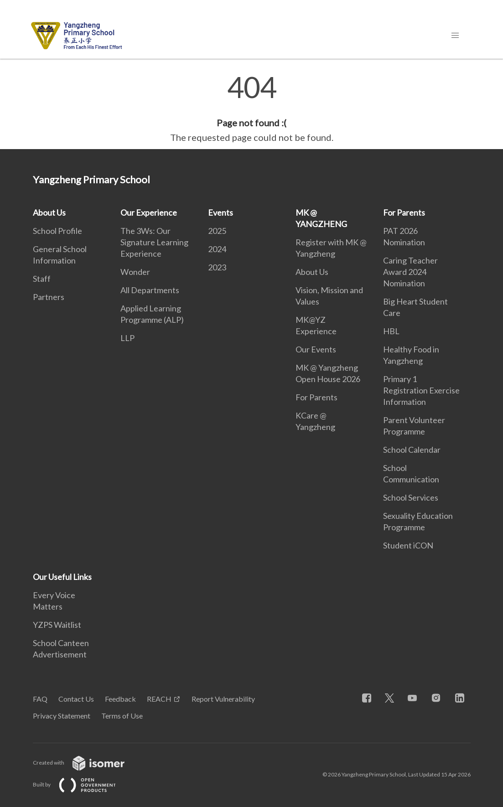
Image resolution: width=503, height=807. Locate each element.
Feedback (120, 698)
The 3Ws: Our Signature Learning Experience (154, 242)
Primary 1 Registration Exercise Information (421, 390)
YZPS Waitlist (57, 625)
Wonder (135, 272)
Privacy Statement (61, 715)
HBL (391, 331)
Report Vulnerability (223, 698)
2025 (217, 231)
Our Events (316, 349)
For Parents (316, 397)
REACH (159, 698)
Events (220, 212)
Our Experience (148, 212)
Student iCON (408, 545)
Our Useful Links (62, 577)
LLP (127, 338)
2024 (217, 249)
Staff (42, 279)
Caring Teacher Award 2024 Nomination (410, 271)
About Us (49, 212)
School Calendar (412, 450)
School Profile (57, 231)
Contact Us (76, 698)
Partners (48, 297)
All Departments (149, 290)
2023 (217, 267)
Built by (81, 784)
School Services (410, 497)
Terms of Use (122, 715)
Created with (86, 762)
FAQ (40, 698)
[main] (251, 108)
